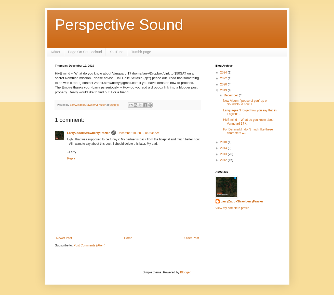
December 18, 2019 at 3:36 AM (138, 133)
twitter (55, 52)
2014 (224, 148)
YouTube (117, 52)
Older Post (191, 238)
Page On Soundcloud (85, 52)
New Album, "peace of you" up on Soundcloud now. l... (245, 102)
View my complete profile (232, 208)
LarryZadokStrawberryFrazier (88, 133)
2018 (224, 142)
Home (128, 238)
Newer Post (64, 238)
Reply (71, 158)
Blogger (185, 272)
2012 (224, 160)
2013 (224, 154)
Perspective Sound (119, 24)
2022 (224, 78)
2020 (224, 84)
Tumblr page (141, 52)
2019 (224, 90)
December (231, 95)
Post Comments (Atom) (89, 245)
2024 (224, 72)
